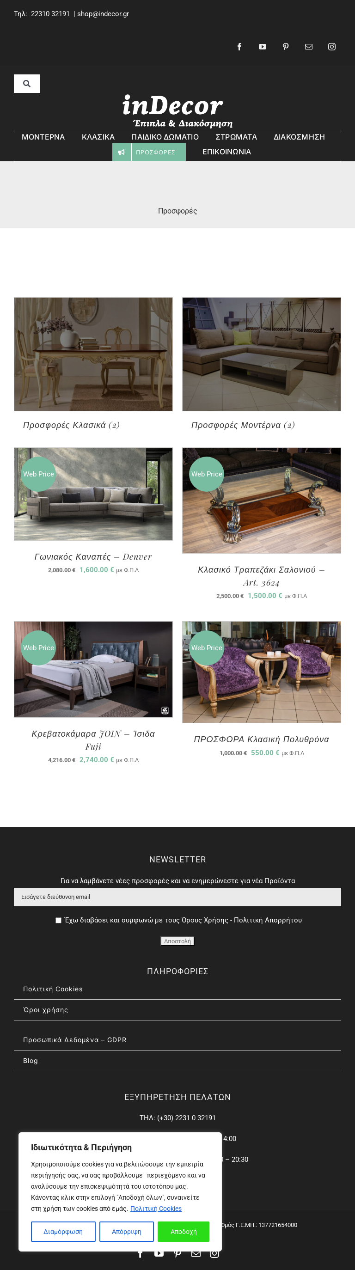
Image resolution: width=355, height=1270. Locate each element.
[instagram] (332, 46)
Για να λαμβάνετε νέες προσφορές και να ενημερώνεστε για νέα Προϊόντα (178, 881)
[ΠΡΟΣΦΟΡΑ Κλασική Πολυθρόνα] (261, 628)
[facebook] (239, 46)
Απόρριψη (126, 1231)
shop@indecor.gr (103, 14)
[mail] (309, 46)
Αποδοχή (184, 1231)
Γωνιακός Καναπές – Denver (94, 556)
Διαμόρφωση (63, 1231)
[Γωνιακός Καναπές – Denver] (93, 454)
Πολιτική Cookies (156, 1208)
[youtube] (262, 46)
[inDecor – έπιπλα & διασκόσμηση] (177, 96)
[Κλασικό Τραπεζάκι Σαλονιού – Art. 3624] (261, 454)
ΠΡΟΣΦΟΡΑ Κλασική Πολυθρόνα (262, 739)
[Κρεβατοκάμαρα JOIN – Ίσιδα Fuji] (93, 628)
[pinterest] (285, 46)
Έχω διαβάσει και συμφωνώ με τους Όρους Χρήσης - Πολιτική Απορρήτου (183, 920)
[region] (120, 1192)
